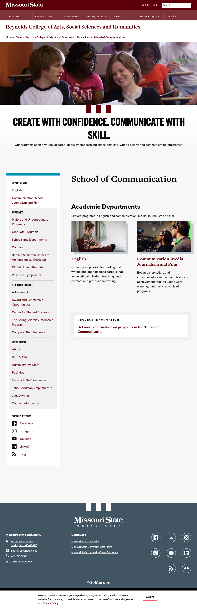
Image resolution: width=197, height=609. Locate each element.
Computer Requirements (28, 332)
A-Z (155, 5)
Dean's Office (21, 357)
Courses (17, 247)
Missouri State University (85, 541)
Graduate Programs (25, 232)
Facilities (18, 372)
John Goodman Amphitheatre (32, 388)
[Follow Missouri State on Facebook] (155, 537)
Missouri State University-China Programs (94, 552)
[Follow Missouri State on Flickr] (186, 568)
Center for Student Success (30, 312)
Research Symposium (26, 275)
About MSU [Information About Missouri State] (14, 16)
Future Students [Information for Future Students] (43, 16)
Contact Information (25, 403)
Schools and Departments (29, 239)
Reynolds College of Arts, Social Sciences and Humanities (73, 26)
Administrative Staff (25, 365)
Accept (150, 597)
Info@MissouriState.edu (24, 551)
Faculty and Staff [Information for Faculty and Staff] (96, 16)
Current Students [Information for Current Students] (70, 16)
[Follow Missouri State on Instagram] (186, 537)
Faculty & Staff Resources (29, 380)
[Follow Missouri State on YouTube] (171, 553)
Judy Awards (20, 395)
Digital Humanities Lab (27, 267)
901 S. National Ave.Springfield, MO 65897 (24, 543)
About (16, 349)
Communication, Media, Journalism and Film (160, 261)
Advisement (20, 292)
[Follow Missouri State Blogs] (171, 568)
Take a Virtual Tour (21, 561)
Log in (145, 5)
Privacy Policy (50, 603)
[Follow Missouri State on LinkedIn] (186, 553)
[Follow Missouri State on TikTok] (155, 553)
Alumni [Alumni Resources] (118, 16)
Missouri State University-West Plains (91, 547)
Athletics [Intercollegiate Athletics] (171, 16)
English (17, 190)
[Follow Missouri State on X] (171, 537)
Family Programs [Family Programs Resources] (149, 16)
